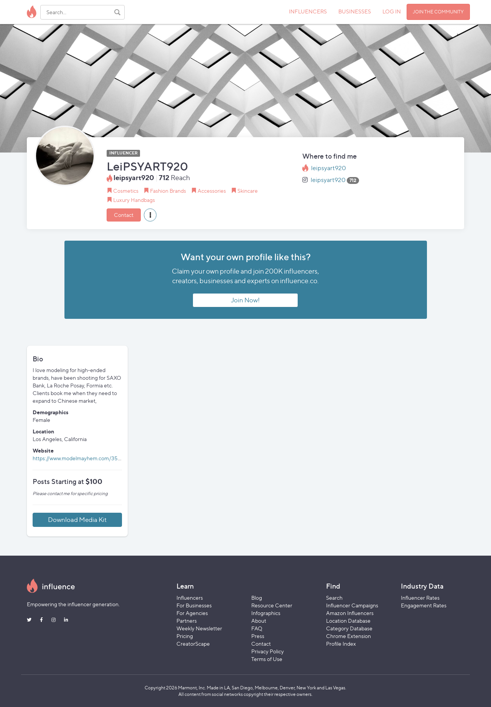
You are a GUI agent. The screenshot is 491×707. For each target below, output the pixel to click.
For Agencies (192, 613)
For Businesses (194, 605)
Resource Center (271, 605)
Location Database (348, 620)
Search (334, 597)
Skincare (247, 190)
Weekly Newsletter (199, 628)
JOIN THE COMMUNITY (438, 12)
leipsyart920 (328, 168)
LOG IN (391, 11)
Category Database (349, 628)
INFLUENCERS (308, 11)
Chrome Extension (348, 636)
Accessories (212, 190)
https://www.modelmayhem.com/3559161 (82, 458)
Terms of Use (266, 659)
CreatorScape (193, 643)
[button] (150, 214)
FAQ (256, 628)
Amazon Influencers (350, 613)
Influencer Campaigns (352, 605)
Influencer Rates (420, 597)
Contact (123, 215)
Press (257, 636)
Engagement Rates (424, 605)
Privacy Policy (267, 651)
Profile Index (341, 643)
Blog (256, 597)
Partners (186, 620)
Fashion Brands (168, 190)
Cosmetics (125, 190)
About (258, 620)
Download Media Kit (77, 519)
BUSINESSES (354, 11)
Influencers (189, 597)
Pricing (184, 636)
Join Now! (245, 300)
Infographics (265, 613)
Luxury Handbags (134, 200)
